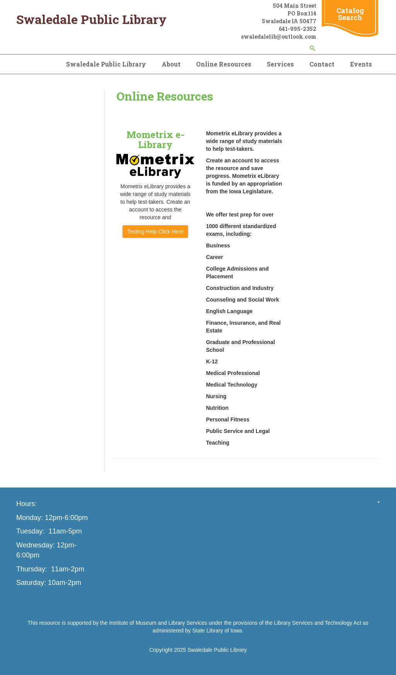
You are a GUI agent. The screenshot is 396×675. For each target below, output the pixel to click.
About (171, 64)
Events (361, 64)
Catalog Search (350, 14)
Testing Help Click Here (155, 231)
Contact (322, 64)
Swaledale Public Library (106, 64)
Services (280, 64)
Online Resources (223, 64)
